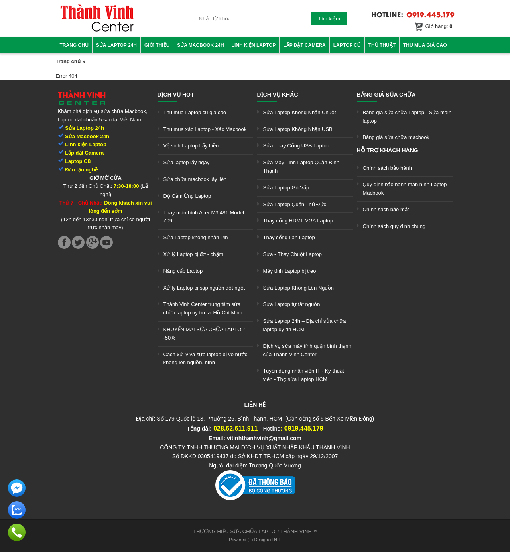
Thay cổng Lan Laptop (289, 237)
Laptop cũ (347, 45)
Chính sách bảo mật (386, 209)
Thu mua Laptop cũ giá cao (194, 112)
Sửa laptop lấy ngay (186, 162)
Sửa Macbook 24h (200, 45)
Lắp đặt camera (304, 45)
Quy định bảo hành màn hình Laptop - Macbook (406, 188)
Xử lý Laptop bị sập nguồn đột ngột (204, 288)
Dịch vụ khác (277, 94)
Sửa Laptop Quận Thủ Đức (295, 204)
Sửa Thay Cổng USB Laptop (296, 146)
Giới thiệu (156, 45)
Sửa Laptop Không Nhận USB (298, 129)
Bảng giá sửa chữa (386, 94)
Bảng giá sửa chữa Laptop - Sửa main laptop (407, 116)
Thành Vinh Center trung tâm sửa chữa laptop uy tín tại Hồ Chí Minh (202, 308)
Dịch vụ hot (176, 94)
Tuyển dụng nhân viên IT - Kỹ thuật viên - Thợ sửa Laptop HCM (303, 375)
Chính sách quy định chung (394, 226)
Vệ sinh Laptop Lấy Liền (191, 146)
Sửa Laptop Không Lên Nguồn (298, 288)
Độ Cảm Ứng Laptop (187, 196)
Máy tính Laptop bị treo (289, 271)
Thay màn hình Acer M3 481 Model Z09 (203, 217)
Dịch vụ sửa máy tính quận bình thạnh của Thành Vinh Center (307, 350)
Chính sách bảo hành (387, 168)
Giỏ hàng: (439, 26)
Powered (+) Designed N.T (255, 539)
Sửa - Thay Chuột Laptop (292, 254)
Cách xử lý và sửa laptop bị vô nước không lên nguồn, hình (205, 358)
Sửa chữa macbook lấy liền (194, 179)
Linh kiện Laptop (254, 45)
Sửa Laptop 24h (116, 45)
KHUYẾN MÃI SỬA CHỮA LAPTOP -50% (204, 333)
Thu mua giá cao (425, 45)
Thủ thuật (382, 45)
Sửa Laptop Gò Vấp (286, 188)
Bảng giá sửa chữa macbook (396, 137)
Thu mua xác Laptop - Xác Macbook (205, 129)
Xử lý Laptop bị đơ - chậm (193, 254)
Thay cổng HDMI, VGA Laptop (298, 221)
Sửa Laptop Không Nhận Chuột (299, 112)
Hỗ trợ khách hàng (387, 150)
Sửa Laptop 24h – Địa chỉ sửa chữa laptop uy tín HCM (304, 325)
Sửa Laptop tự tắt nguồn (291, 304)
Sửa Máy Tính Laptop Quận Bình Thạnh (301, 166)
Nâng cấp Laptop (183, 271)
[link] (97, 30)
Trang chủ (74, 45)
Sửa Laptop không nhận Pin (195, 237)
